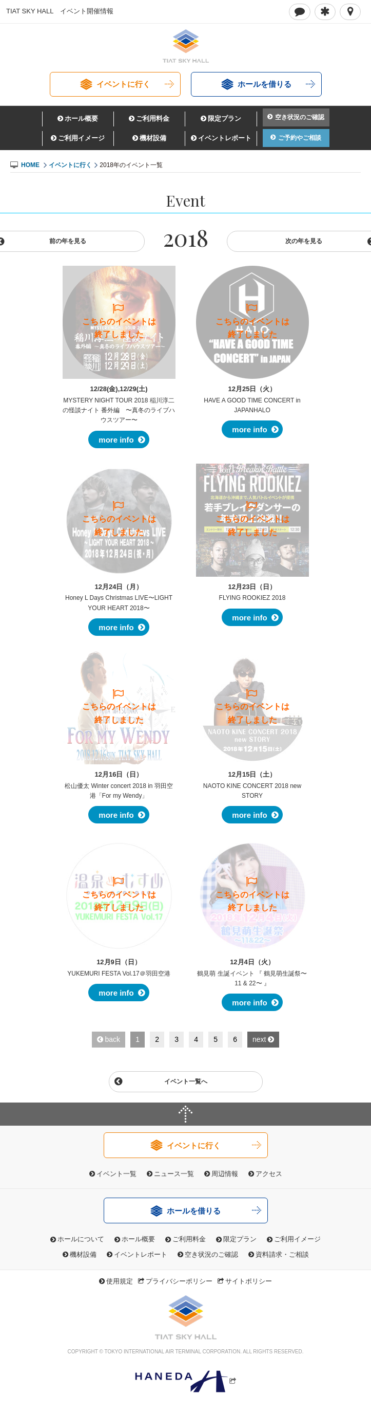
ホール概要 (81, 118)
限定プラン (224, 118)
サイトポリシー (248, 1281)
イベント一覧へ (185, 1081)
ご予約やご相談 (299, 137)
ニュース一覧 (174, 1174)
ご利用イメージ (81, 138)
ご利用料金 (152, 118)
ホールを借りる (264, 84)
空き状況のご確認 (299, 117)
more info (116, 439)
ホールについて (80, 1239)
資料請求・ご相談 (282, 1254)
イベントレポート (224, 138)
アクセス (269, 1174)
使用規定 (119, 1281)
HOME (30, 165)
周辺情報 (224, 1174)
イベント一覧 (116, 1174)
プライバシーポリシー (179, 1281)
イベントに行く (123, 84)
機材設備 (153, 138)
